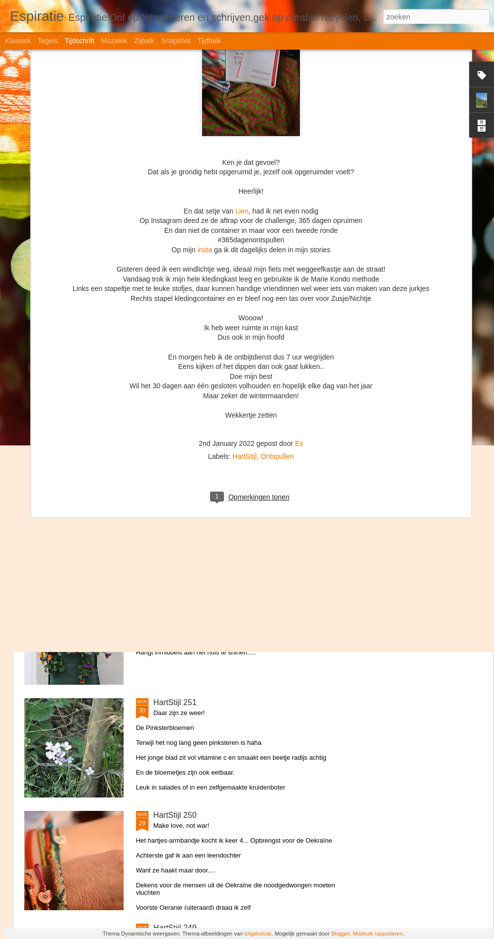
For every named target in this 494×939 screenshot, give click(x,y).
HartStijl (244, 304)
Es (299, 291)
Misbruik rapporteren (378, 934)
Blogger (340, 934)
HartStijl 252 (175, 589)
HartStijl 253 (175, 477)
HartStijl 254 (175, 364)
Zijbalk (144, 41)
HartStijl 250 (175, 815)
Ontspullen (277, 304)
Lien (241, 59)
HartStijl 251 (175, 702)
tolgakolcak (258, 934)
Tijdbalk (209, 41)
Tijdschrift (79, 41)
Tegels (48, 41)
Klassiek (18, 41)
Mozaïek (114, 41)
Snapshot (176, 41)
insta (205, 98)
